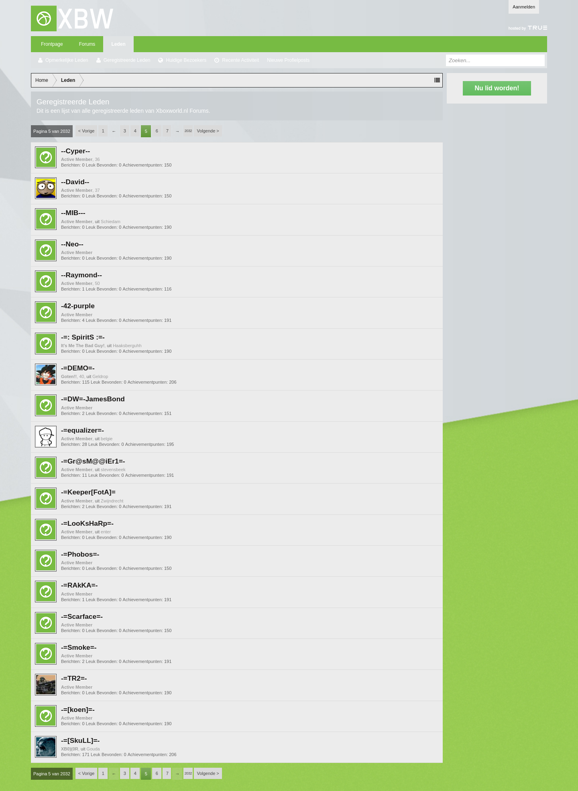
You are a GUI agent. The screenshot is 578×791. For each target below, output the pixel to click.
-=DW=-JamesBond (93, 399)
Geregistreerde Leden (127, 60)
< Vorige (86, 130)
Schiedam (110, 221)
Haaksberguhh (127, 345)
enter (106, 531)
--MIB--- (73, 213)
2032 (188, 131)
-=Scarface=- (82, 616)
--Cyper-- (75, 151)
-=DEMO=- (78, 368)
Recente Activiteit (240, 60)
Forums (87, 44)
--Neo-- (72, 244)
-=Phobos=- (80, 554)
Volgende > (208, 130)
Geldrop (100, 376)
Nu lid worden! (496, 88)
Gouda (93, 748)
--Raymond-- (81, 275)
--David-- (75, 182)
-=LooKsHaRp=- (87, 523)
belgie (106, 438)
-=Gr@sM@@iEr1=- (93, 461)
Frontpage (52, 44)
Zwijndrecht (112, 500)
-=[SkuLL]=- (80, 740)
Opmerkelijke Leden (66, 60)
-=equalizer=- (82, 430)
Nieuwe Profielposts (288, 60)
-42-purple (78, 306)
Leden (118, 44)
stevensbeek (113, 469)
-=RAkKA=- (79, 585)
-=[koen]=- (78, 710)
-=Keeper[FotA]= (88, 492)
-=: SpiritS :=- (83, 337)
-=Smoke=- (79, 647)
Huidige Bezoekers (186, 60)
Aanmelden (524, 6)
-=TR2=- (74, 678)
